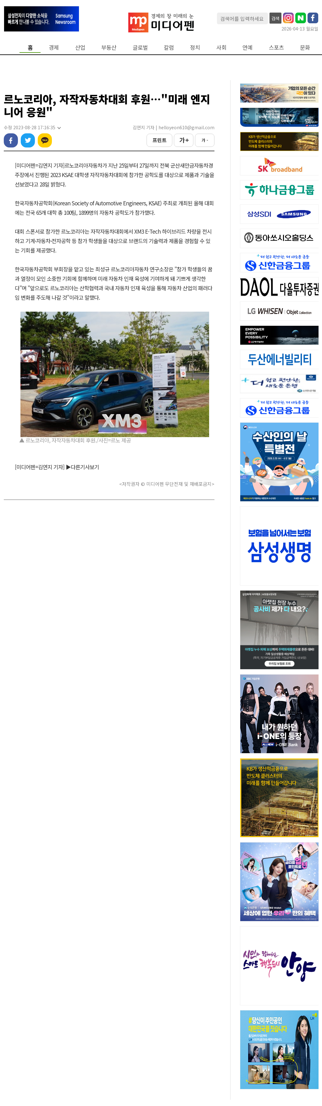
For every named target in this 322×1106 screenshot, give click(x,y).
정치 (195, 47)
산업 (80, 47)
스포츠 (276, 47)
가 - (205, 140)
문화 (305, 47)
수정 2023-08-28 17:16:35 (32, 127)
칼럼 (169, 47)
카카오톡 (45, 140)
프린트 (160, 140)
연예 (247, 47)
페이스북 (11, 140)
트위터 (28, 140)
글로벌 (140, 47)
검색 (275, 18)
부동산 (108, 47)
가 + (183, 140)
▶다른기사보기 (82, 467)
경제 (54, 47)
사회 (221, 47)
